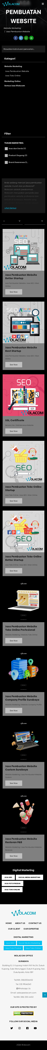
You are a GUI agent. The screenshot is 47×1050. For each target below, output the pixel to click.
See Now (14, 292)
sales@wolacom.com (26, 992)
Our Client (14, 928)
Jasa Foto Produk (13, 883)
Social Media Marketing (29, 877)
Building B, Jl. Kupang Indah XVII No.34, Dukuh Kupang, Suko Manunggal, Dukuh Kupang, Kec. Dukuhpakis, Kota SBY (23, 968)
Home (9, 923)
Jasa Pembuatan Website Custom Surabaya (21, 768)
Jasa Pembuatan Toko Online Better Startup (23, 558)
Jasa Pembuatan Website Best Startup (21, 349)
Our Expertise (31, 928)
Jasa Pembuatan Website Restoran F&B (21, 840)
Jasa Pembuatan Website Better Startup (21, 276)
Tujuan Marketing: (14, 143)
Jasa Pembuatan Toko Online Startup (23, 488)
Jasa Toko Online (12, 889)
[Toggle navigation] (42, 4)
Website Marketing (12, 28)
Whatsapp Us (23, 988)
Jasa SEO (8, 877)
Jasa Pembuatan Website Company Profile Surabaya (22, 698)
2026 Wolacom (23, 1044)
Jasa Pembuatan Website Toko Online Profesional (21, 628)
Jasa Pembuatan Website (18, 31)
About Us (20, 923)
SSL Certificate (14, 420)
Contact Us (35, 923)
